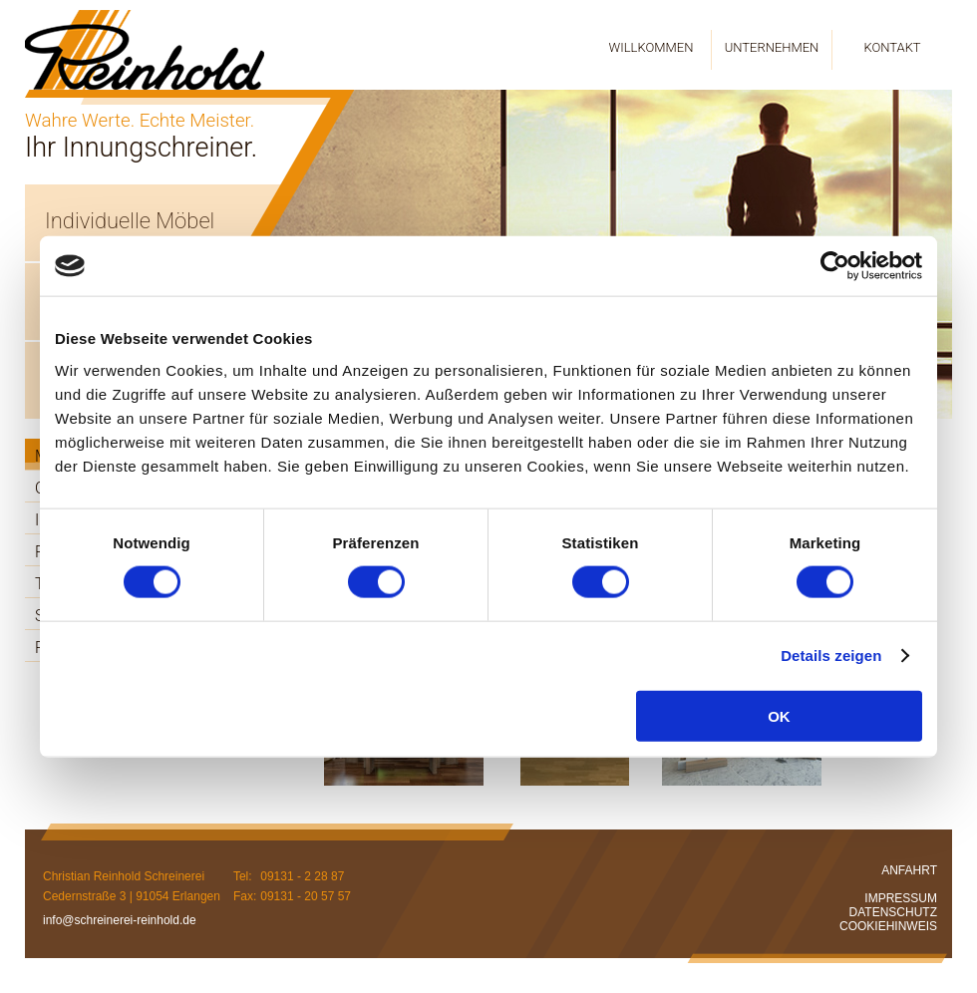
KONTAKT (891, 47)
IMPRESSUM (900, 898)
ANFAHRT (909, 870)
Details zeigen (831, 655)
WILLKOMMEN (651, 47)
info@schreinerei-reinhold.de (119, 920)
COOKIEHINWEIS (888, 926)
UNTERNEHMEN (772, 47)
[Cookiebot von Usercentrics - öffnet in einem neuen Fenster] (835, 266)
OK (779, 715)
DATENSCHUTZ (893, 912)
